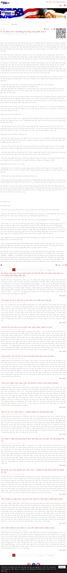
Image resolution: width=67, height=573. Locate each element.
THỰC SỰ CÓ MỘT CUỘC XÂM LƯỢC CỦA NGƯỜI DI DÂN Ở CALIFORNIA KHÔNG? (29, 383)
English (63, 2)
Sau (52, 29)
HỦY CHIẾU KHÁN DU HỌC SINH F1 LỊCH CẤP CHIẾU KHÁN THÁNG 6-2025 (28, 528)
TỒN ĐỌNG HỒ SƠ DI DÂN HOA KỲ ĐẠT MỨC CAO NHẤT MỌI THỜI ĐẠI (26, 300)
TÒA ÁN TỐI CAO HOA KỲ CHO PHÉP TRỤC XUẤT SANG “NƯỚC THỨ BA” (26, 327)
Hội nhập (56, 2)
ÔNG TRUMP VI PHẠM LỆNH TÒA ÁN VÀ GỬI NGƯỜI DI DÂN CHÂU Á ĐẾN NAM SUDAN (31, 499)
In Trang (1, 265)
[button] (60, 5)
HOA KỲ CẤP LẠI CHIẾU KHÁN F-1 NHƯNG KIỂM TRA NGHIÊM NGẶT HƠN (27, 412)
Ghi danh (49, 2)
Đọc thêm (63, 295)
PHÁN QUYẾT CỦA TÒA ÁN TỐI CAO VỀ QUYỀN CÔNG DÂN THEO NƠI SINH (27, 356)
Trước (47, 29)
